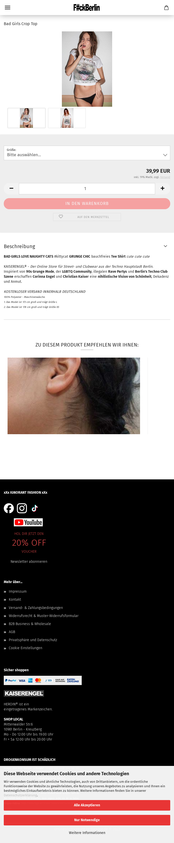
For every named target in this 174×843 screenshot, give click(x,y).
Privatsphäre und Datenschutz (33, 640)
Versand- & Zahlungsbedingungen (36, 608)
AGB (12, 632)
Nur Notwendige (87, 820)
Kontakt (15, 599)
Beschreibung (19, 246)
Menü (7, 7)
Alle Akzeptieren (87, 805)
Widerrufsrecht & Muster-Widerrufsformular (43, 616)
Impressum (18, 591)
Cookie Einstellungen (25, 648)
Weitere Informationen (87, 833)
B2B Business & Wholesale (30, 624)
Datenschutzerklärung (20, 795)
